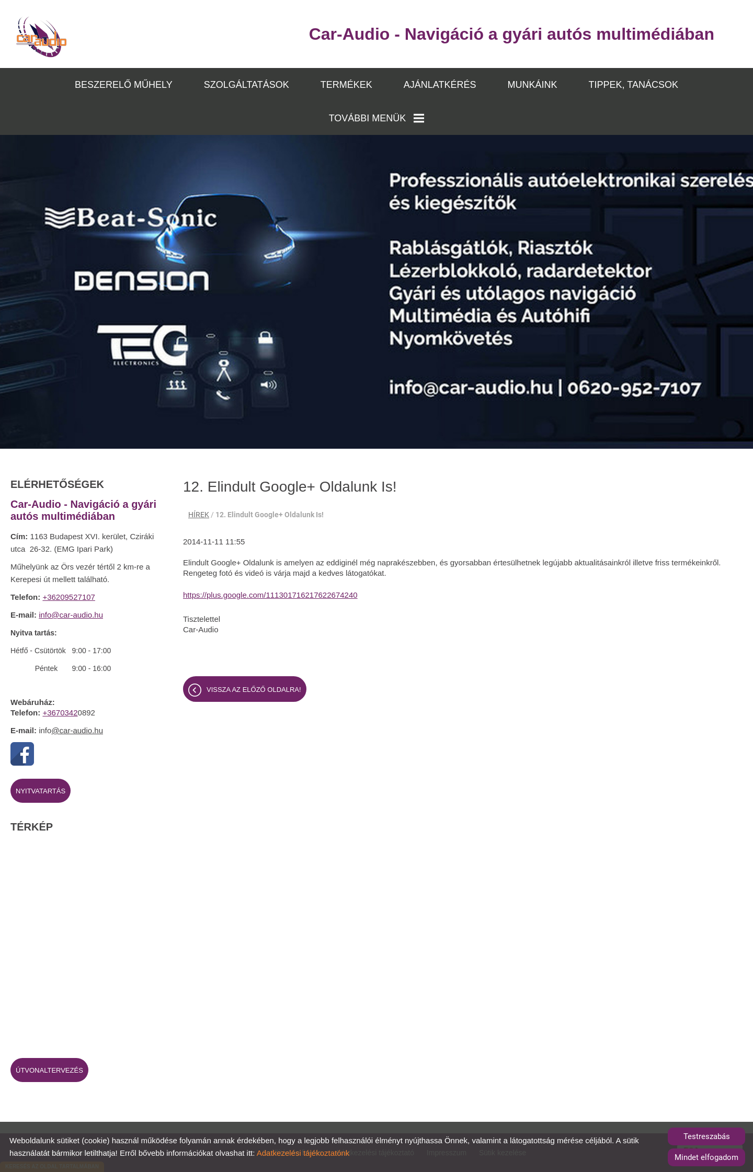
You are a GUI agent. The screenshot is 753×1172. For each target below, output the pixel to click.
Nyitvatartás (40, 791)
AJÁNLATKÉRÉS (440, 84)
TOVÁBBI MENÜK (377, 118)
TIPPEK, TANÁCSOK (633, 84)
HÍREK (198, 514)
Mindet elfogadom (706, 1157)
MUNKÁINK (532, 84)
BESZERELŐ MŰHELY (124, 84)
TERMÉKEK (346, 84)
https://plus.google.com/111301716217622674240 (270, 594)
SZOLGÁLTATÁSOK (246, 84)
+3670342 (59, 712)
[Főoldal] (41, 37)
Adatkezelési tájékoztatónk (303, 1152)
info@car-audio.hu (71, 614)
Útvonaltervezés (49, 1070)
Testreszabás (706, 1136)
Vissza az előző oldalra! (254, 689)
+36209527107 (68, 597)
